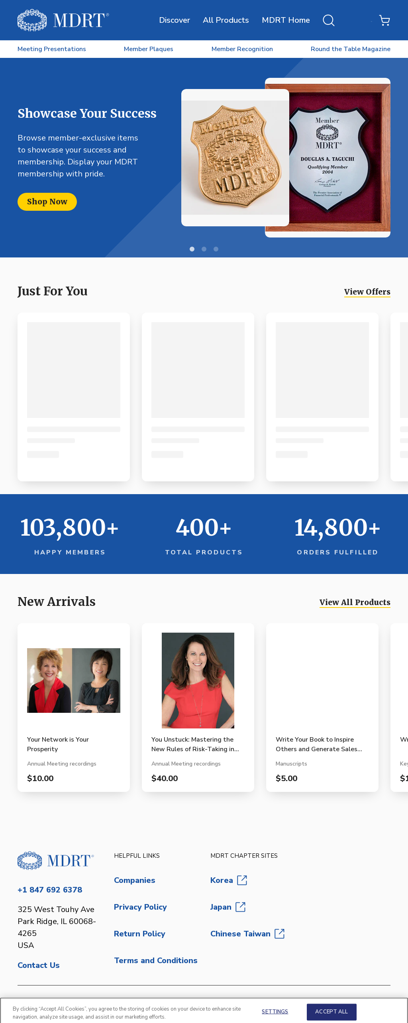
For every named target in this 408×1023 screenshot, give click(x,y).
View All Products (355, 602)
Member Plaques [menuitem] (148, 49)
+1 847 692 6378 (50, 889)
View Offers (367, 292)
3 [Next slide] (216, 249)
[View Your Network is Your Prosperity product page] (73, 684)
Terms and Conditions (156, 960)
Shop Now (47, 201)
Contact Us (39, 965)
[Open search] (329, 20)
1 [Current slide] (192, 249)
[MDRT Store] (63, 20)
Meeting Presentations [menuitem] (52, 49)
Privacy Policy (140, 907)
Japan (227, 907)
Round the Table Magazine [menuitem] (350, 49)
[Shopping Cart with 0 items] (384, 20)
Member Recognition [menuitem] (242, 49)
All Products (226, 20)
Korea (228, 880)
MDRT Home (286, 20)
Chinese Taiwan (247, 933)
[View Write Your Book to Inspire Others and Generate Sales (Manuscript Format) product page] (322, 684)
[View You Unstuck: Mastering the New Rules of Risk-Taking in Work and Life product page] (198, 684)
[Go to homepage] (59, 860)
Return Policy (139, 933)
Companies (134, 880)
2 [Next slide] (204, 249)
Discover (174, 20)
